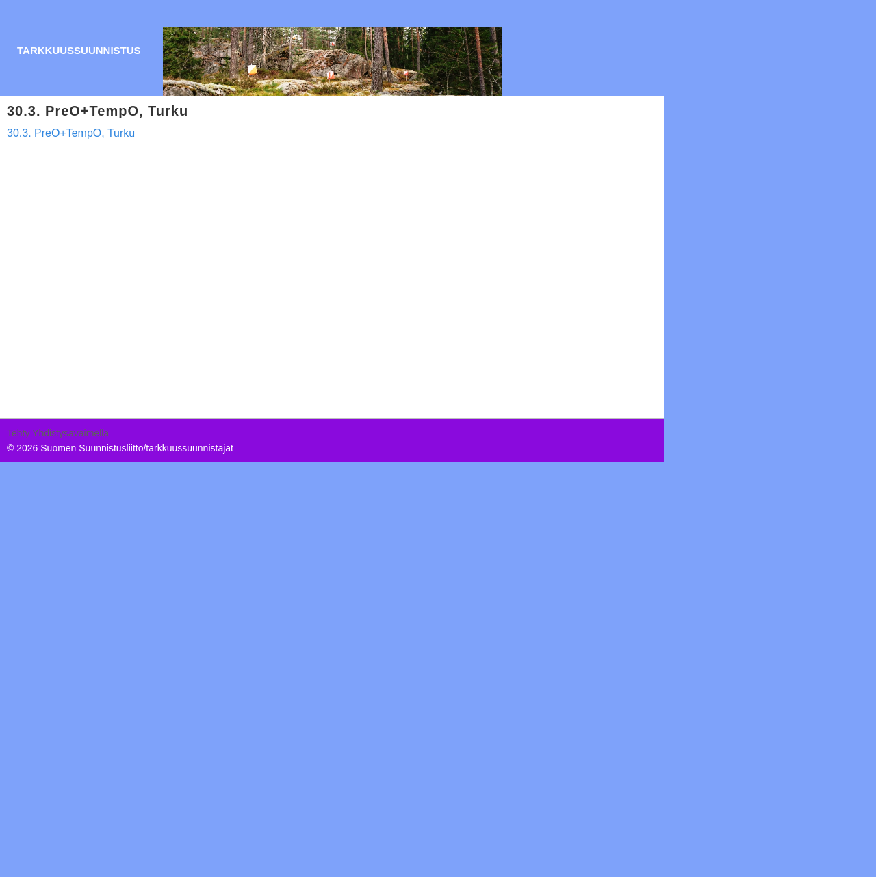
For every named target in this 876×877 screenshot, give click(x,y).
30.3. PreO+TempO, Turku (71, 133)
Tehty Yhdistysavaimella (58, 433)
